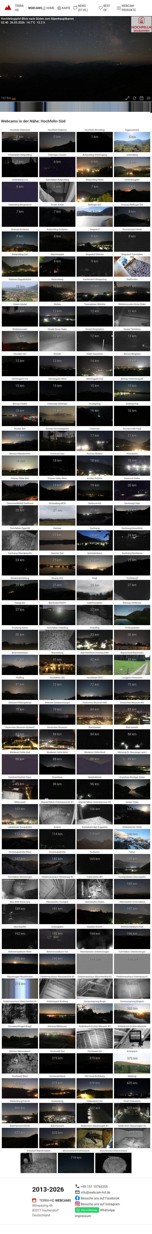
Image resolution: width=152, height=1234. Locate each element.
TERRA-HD (28, 8)
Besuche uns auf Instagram (100, 1204)
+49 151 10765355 (94, 1187)
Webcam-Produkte (126, 8)
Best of (104, 8)
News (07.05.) (80, 8)
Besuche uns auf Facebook (100, 1198)
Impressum (83, 1216)
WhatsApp (107, 1210)
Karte (63, 8)
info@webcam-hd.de (95, 1192)
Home (48, 8)
